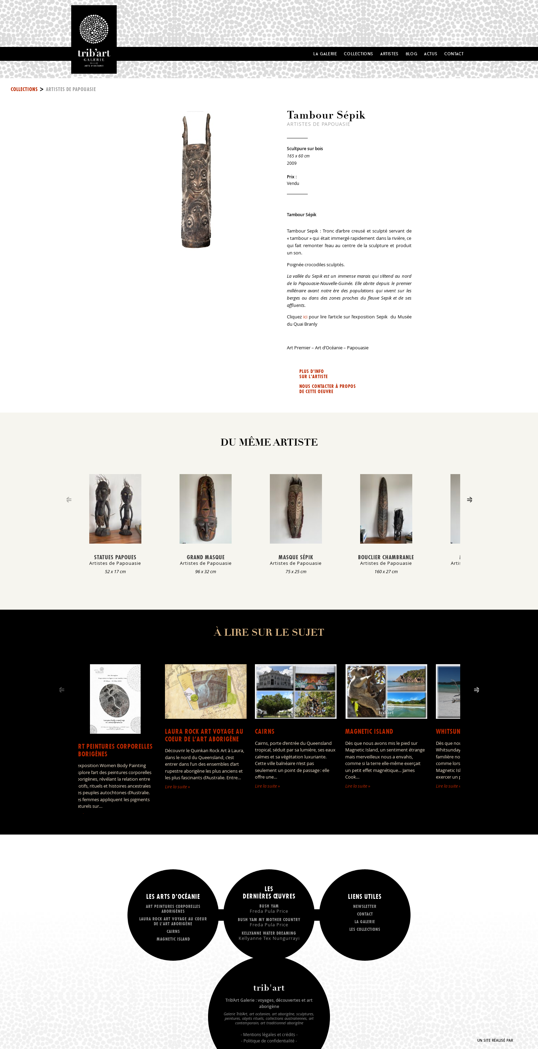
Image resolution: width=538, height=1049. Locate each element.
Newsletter (364, 906)
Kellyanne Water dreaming (269, 935)
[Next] (469, 500)
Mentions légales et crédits (269, 1034)
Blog (411, 53)
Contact (453, 53)
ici (305, 317)
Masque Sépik (296, 557)
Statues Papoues (115, 557)
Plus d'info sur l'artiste (313, 374)
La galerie (365, 921)
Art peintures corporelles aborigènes (113, 750)
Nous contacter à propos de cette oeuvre (327, 389)
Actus (430, 53)
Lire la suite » (177, 786)
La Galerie (325, 53)
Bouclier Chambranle (386, 557)
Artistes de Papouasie (71, 89)
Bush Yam (269, 908)
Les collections (364, 929)
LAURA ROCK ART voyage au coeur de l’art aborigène (204, 735)
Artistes (389, 53)
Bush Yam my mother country (269, 922)
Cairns (265, 731)
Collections (358, 53)
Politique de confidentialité (269, 1040)
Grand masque (206, 557)
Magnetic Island (369, 731)
